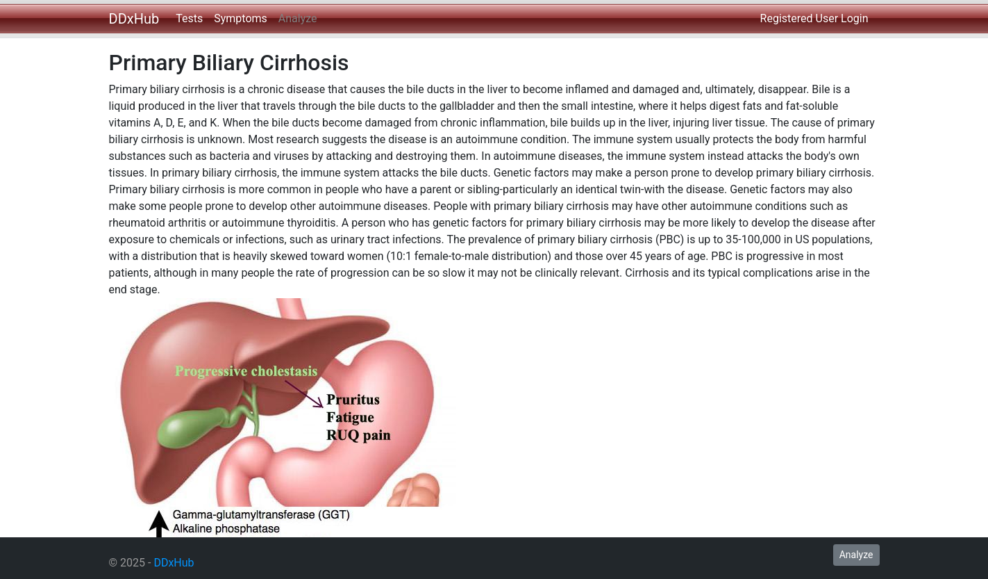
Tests (189, 18)
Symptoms (240, 18)
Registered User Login (814, 18)
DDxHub (134, 18)
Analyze (297, 18)
